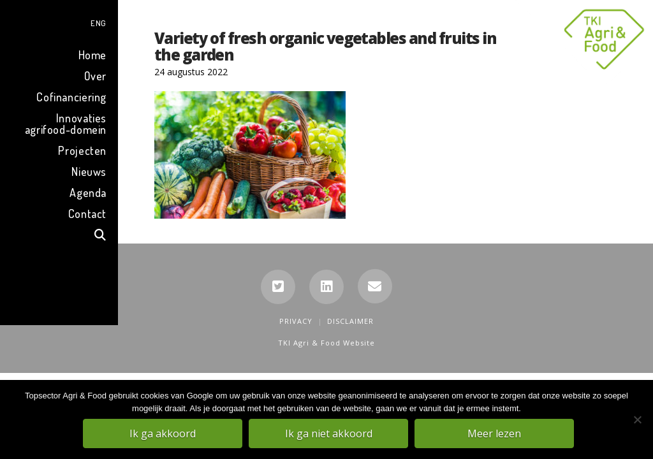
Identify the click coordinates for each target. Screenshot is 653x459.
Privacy (295, 321)
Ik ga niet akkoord (330, 434)
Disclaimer (350, 321)
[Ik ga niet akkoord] (637, 420)
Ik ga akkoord (164, 434)
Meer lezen (495, 434)
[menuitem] (59, 21)
